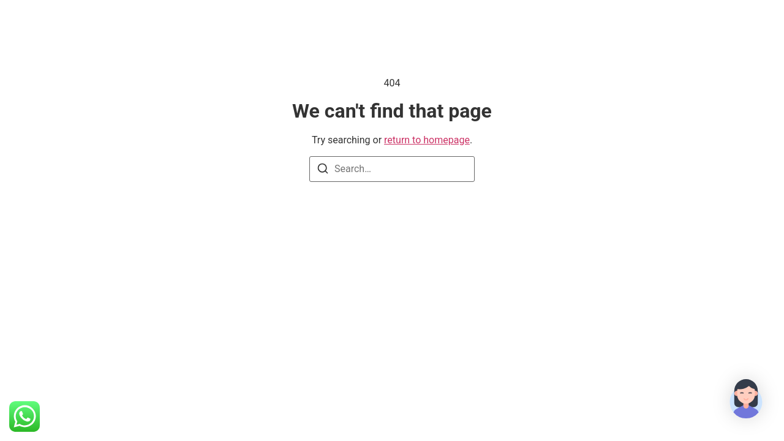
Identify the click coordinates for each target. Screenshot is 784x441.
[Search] (323, 170)
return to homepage (427, 140)
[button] (746, 401)
